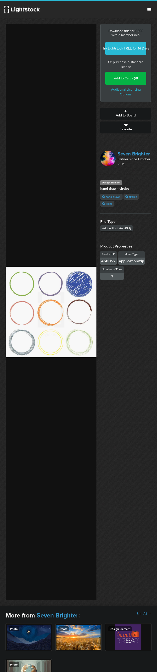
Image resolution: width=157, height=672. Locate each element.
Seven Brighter (134, 153)
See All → (144, 613)
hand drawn (111, 197)
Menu (149, 9)
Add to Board (126, 114)
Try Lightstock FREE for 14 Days (125, 48)
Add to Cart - (126, 78)
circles (131, 197)
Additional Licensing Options (126, 92)
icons (107, 204)
